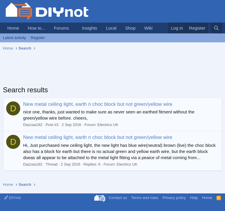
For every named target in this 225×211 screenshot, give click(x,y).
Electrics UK (108, 124)
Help (194, 197)
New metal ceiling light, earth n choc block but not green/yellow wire (97, 104)
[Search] (216, 28)
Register (38, 37)
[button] (73, 28)
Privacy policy (174, 197)
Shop (130, 27)
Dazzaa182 (32, 124)
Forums (61, 27)
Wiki (148, 27)
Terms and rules (144, 197)
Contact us (118, 197)
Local (111, 27)
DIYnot (12, 197)
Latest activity (14, 37)
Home (13, 27)
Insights (89, 27)
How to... (36, 27)
